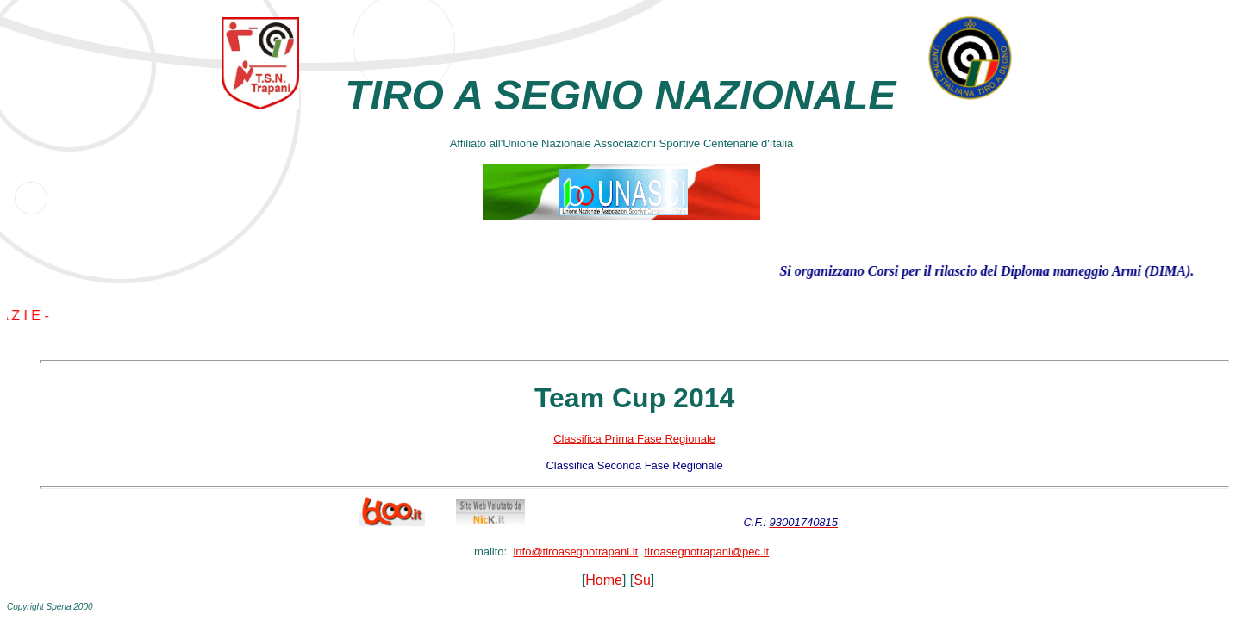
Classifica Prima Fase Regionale (634, 438)
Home (603, 580)
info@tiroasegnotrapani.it (575, 551)
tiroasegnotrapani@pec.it (706, 551)
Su (642, 580)
